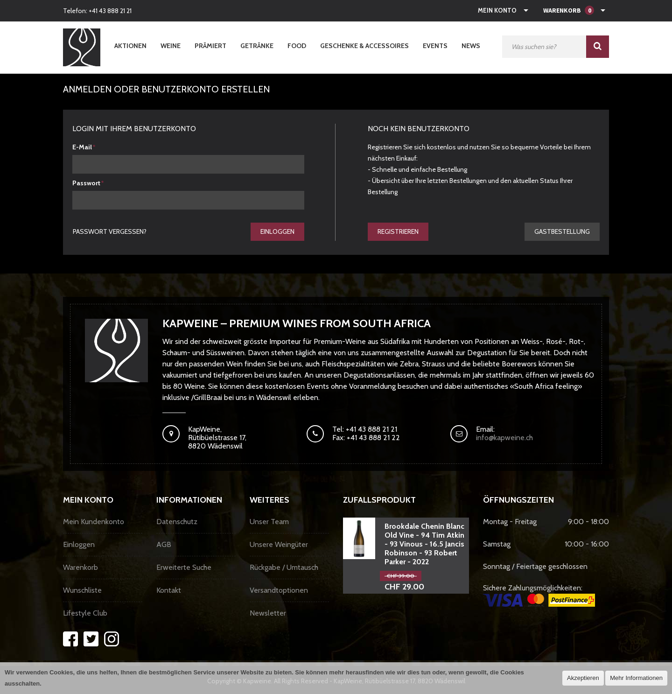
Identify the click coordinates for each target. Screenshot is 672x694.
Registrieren (398, 231)
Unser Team (269, 521)
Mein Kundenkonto (93, 521)
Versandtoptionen (279, 590)
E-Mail (82, 147)
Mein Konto (497, 10)
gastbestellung (562, 231)
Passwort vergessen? (110, 231)
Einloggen (277, 231)
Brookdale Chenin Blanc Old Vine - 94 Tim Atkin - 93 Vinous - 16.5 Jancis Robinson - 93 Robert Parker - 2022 (424, 544)
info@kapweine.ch (504, 437)
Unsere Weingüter (279, 544)
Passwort (86, 183)
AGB (163, 544)
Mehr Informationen (636, 677)
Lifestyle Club (85, 613)
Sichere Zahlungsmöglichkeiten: (539, 595)
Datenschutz (176, 521)
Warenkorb (80, 567)
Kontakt (168, 590)
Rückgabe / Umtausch (284, 567)
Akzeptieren (583, 677)
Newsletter (268, 613)
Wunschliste (82, 590)
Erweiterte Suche (183, 567)
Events (435, 46)
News (471, 46)
